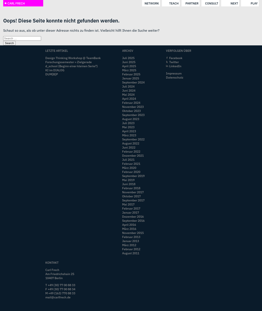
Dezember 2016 (133, 216)
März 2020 (129, 168)
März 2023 (129, 135)
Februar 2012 (131, 249)
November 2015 (133, 233)
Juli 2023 (128, 123)
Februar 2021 (131, 164)
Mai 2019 (128, 180)
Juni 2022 (128, 147)
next (234, 3)
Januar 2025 (130, 78)
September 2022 (133, 139)
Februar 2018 (131, 188)
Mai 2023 (128, 127)
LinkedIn (175, 66)
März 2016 (129, 229)
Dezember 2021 (133, 155)
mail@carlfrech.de (58, 297)
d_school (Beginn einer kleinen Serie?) (71, 66)
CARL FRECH (14, 3)
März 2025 (129, 70)
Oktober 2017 (131, 196)
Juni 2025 (128, 62)
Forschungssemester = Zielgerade (68, 62)
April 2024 (129, 99)
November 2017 (133, 192)
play (254, 3)
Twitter (174, 62)
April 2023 (129, 131)
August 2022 (130, 143)
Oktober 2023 (131, 111)
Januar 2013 (130, 241)
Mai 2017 (128, 204)
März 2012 (129, 245)
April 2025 (129, 66)
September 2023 (133, 115)
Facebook (175, 58)
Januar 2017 (130, 212)
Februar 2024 (131, 103)
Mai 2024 (128, 94)
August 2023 (130, 119)
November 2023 (133, 107)
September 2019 (133, 176)
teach (174, 3)
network (152, 3)
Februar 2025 (131, 74)
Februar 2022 (131, 151)
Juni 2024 (128, 90)
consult (211, 3)
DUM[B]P (51, 74)
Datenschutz (174, 77)
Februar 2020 (131, 172)
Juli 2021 (128, 160)
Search (9, 43)
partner (191, 3)
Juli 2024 (128, 86)
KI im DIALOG (54, 70)
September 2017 (133, 200)
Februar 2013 (131, 237)
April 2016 (129, 225)
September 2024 (133, 82)
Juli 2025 (128, 58)
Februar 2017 (131, 208)
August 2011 (130, 253)
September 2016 (133, 221)
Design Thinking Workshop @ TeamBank (73, 58)
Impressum (174, 73)
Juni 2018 (128, 184)
